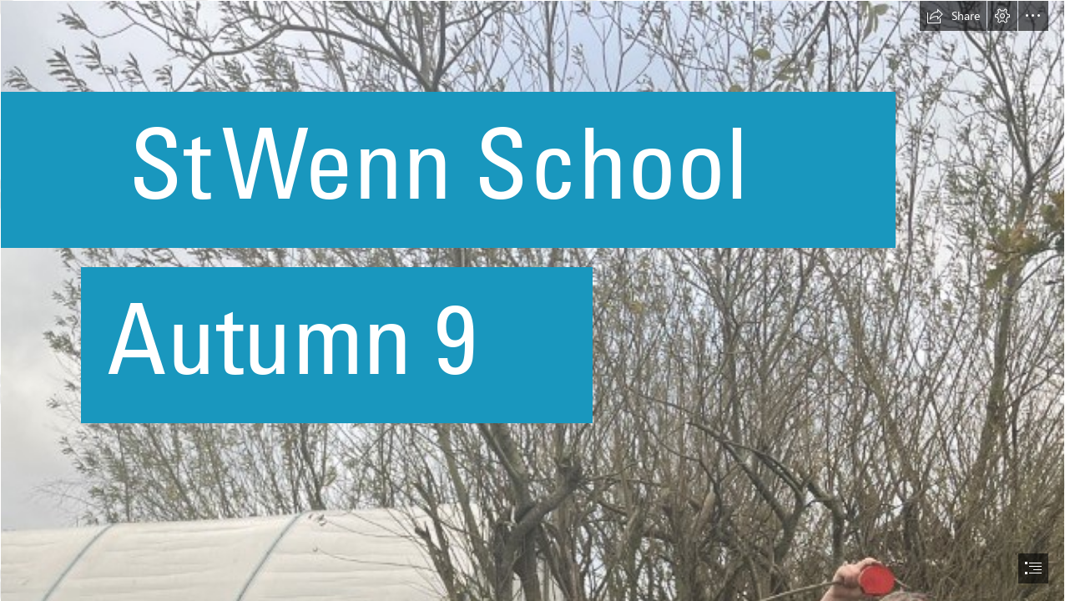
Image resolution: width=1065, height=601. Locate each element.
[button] (953, 16)
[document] (532, 300)
